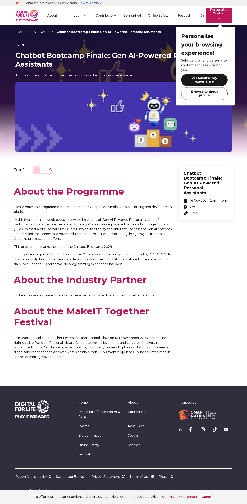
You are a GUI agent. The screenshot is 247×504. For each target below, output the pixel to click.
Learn (76, 15)
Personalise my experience (195, 77)
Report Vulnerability (33, 477)
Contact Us (136, 412)
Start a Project (89, 435)
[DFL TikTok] (216, 430)
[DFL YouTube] (228, 430)
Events (20, 32)
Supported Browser (71, 477)
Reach (166, 477)
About (52, 15)
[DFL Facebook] (193, 430)
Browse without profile (195, 88)
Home (83, 402)
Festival (179, 15)
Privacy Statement (183, 497)
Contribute (101, 15)
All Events (41, 32)
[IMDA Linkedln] (181, 430)
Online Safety (153, 15)
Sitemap (134, 445)
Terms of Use (141, 477)
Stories (133, 435)
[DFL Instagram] (204, 430)
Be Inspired (129, 15)
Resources (136, 426)
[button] (90, 3)
